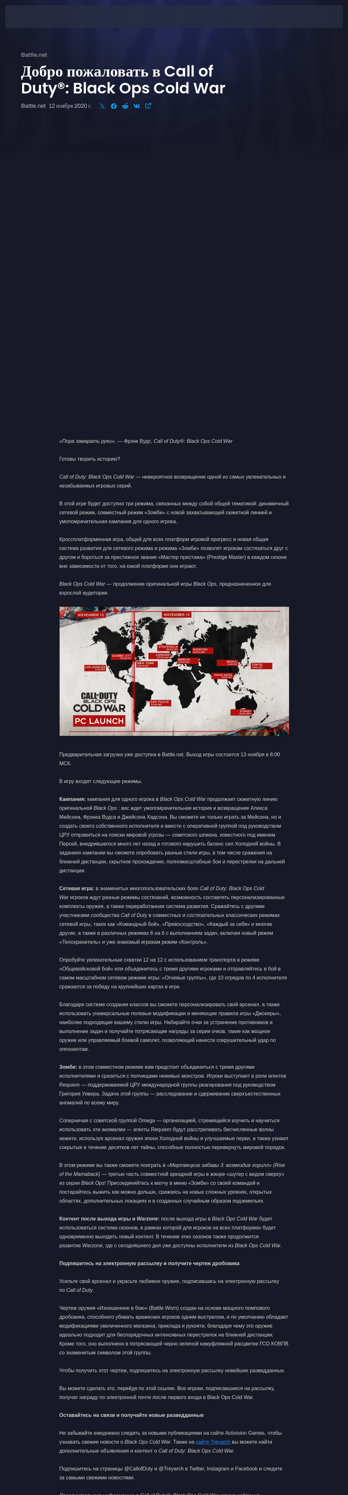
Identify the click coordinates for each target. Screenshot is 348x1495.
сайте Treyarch (213, 1141)
